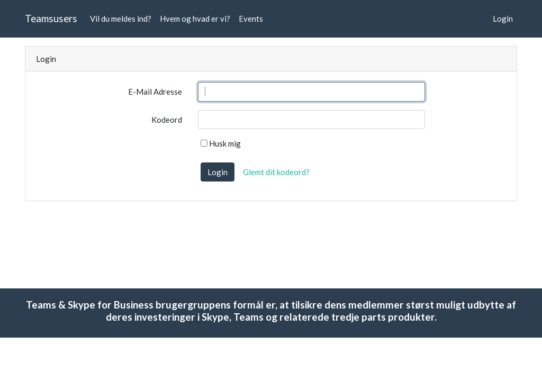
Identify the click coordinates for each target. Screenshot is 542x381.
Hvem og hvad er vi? (195, 18)
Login (503, 18)
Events (251, 18)
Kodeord (166, 119)
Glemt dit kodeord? (276, 172)
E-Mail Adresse (155, 91)
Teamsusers (51, 18)
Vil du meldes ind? (120, 18)
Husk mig (221, 143)
